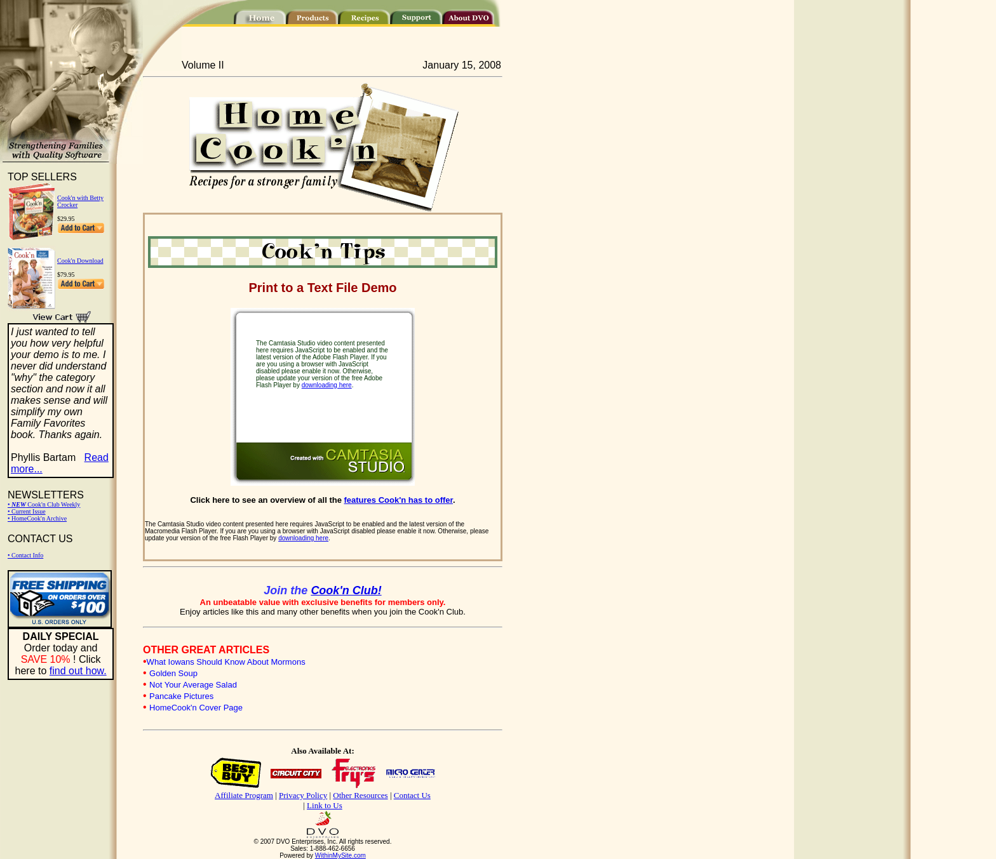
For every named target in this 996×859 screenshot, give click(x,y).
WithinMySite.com (340, 855)
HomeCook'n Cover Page (196, 707)
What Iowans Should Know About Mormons (226, 662)
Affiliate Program (244, 795)
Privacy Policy (303, 795)
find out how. (78, 670)
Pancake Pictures (181, 696)
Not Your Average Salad (193, 684)
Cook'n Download (80, 260)
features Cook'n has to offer (398, 500)
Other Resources (360, 795)
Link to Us (324, 805)
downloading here (327, 385)
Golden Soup (173, 673)
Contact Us (412, 795)
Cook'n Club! (346, 590)
